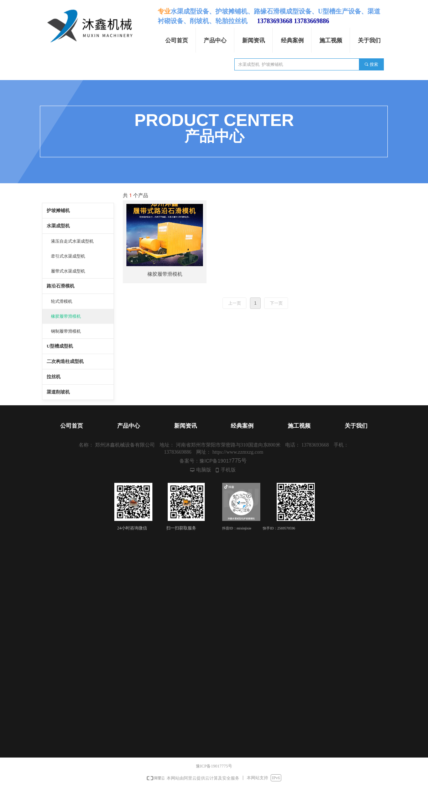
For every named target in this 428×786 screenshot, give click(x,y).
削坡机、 (202, 21)
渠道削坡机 (58, 392)
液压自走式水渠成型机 (72, 241)
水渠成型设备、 (193, 11)
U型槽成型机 (60, 346)
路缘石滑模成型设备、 (286, 11)
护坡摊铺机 (58, 210)
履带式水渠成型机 (68, 271)
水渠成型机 (58, 225)
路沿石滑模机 (60, 286)
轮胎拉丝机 (231, 21)
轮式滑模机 (61, 301)
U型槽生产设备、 (342, 11)
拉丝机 (54, 376)
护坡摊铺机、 (234, 11)
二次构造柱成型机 (65, 361)
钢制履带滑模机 (66, 331)
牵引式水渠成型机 (68, 256)
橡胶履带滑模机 (66, 316)
